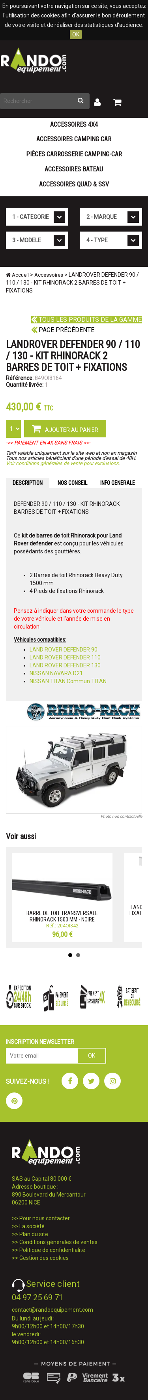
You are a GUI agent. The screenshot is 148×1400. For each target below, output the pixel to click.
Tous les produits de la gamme (86, 319)
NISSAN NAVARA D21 (56, 673)
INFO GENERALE (117, 483)
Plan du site (33, 1234)
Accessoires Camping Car (73, 139)
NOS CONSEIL (72, 483)
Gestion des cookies (44, 1258)
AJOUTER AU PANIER (65, 428)
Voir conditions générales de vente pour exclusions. (63, 463)
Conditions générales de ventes (58, 1242)
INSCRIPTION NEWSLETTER (40, 1042)
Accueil (17, 275)
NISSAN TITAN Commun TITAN (68, 681)
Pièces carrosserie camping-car (74, 154)
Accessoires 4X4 (74, 124)
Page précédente (62, 330)
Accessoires (48, 275)
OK (75, 34)
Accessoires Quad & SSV (74, 184)
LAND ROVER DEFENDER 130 (65, 665)
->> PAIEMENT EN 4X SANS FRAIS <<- (48, 443)
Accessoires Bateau (74, 169)
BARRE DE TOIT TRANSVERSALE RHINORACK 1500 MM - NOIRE (62, 916)
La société (32, 1226)
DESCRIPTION (28, 483)
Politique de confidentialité (52, 1250)
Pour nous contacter (44, 1218)
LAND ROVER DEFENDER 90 (63, 649)
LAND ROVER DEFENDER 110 (65, 657)
